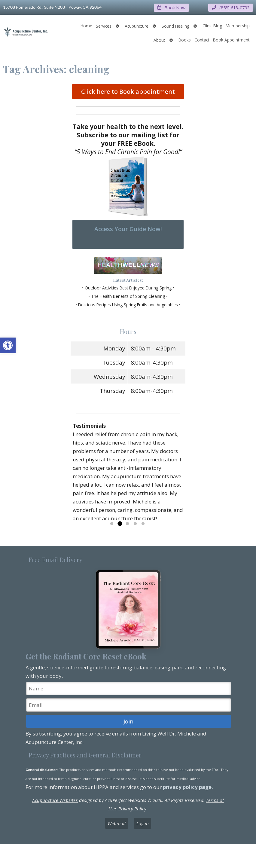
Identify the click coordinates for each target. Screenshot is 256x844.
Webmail (117, 823)
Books (184, 39)
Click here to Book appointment (128, 91)
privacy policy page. (188, 786)
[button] (8, 345)
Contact (201, 39)
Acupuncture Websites (55, 800)
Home (86, 25)
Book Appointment (231, 39)
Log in (142, 823)
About (159, 40)
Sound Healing (175, 26)
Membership (238, 25)
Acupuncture (136, 26)
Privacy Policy (132, 808)
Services (103, 26)
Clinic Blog (212, 25)
